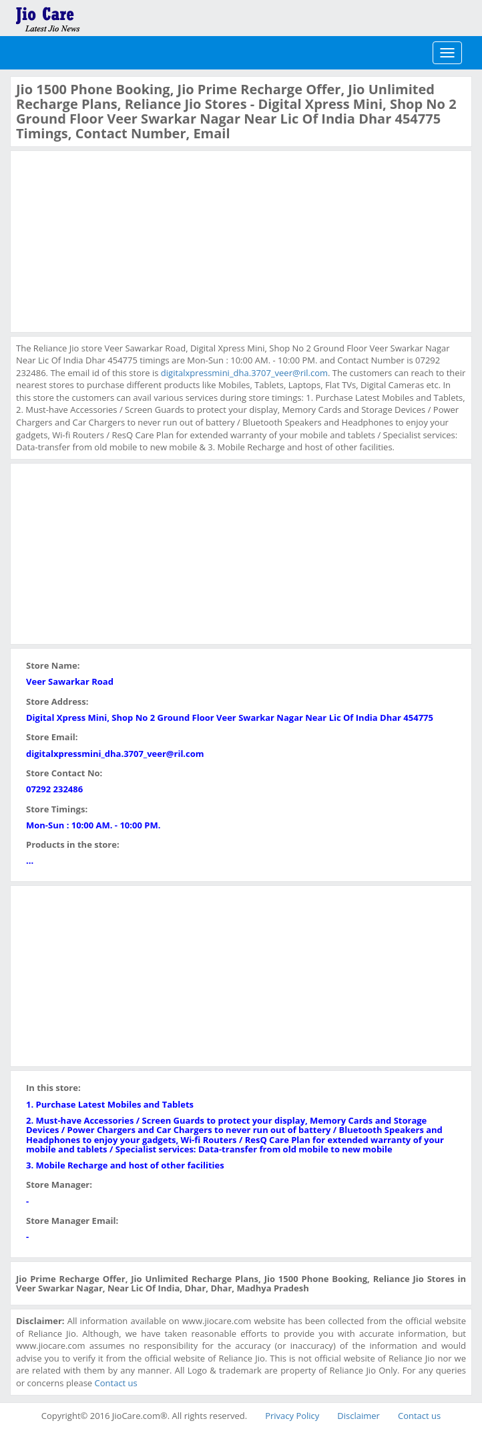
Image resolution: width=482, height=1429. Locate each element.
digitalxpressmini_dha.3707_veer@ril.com (244, 373)
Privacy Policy (292, 1416)
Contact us (116, 1383)
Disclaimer (358, 1416)
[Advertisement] (116, 239)
